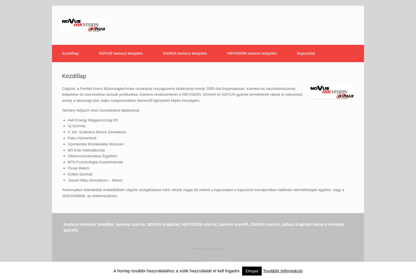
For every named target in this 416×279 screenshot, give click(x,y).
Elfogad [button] (252, 271)
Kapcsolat (306, 53)
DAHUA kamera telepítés (185, 53)
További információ (282, 270)
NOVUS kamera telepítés (121, 53)
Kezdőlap (70, 53)
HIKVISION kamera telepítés (252, 53)
